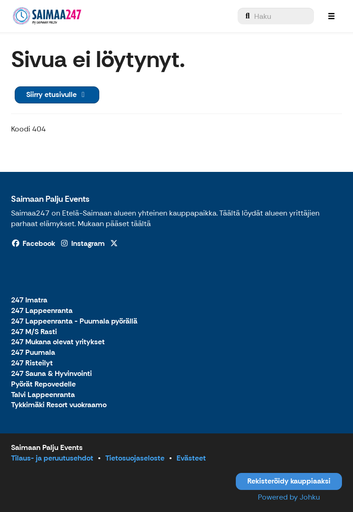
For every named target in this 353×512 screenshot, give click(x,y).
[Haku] (276, 16)
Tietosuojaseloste (135, 458)
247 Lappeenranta (42, 311)
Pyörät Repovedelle (43, 384)
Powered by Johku (289, 497)
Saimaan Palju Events (50, 199)
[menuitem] (276, 16)
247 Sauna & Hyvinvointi (51, 374)
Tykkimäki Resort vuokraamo (59, 405)
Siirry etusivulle (57, 94)
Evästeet (191, 458)
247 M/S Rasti (34, 332)
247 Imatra (29, 300)
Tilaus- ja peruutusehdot (52, 458)
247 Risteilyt (32, 363)
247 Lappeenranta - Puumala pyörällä (74, 321)
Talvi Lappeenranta (43, 395)
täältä (141, 223)
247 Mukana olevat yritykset (58, 342)
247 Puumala (33, 352)
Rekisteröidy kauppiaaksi (288, 481)
